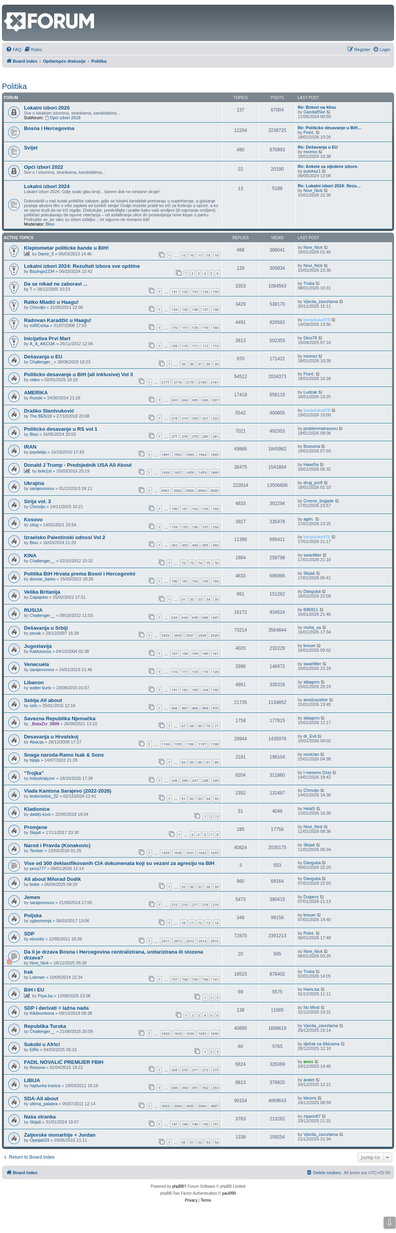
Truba (309, 283)
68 (192, 725)
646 (205, 617)
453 (185, 545)
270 (185, 1069)
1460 (214, 472)
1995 (214, 454)
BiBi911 (311, 609)
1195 (178, 744)
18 (208, 255)
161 (215, 653)
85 (192, 762)
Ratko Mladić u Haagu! (51, 302)
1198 (214, 744)
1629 (166, 852)
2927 (190, 635)
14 (216, 922)
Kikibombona (42, 1013)
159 (195, 653)
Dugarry (311, 896)
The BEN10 (41, 416)
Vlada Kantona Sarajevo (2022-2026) (67, 791)
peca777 (38, 868)
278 (185, 436)
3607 (214, 1105)
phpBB (178, 1186)
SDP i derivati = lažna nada (56, 1008)
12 (200, 922)
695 (195, 399)
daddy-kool (40, 814)
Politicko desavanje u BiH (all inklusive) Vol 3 (78, 374)
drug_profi (313, 482)
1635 (202, 1033)
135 (215, 291)
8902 (178, 490)
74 (200, 562)
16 (192, 255)
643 (174, 617)
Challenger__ (42, 560)
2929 (214, 635)
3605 (190, 1105)
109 (174, 345)
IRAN (30, 447)
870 (215, 708)
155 (185, 526)
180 (215, 327)
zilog (34, 524)
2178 (178, 382)
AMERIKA (36, 393)
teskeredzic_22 (44, 796)
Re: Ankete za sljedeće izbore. (328, 166)
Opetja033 (40, 1140)
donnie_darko (43, 579)
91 (183, 798)
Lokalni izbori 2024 (47, 186)
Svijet (31, 148)
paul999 (229, 1193)
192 (195, 508)
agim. (309, 519)
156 (195, 526)
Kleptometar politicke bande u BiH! (66, 248)
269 (174, 1069)
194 (215, 508)
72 (183, 562)
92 (192, 798)
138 (215, 309)
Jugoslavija (38, 646)
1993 (190, 454)
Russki (36, 398)
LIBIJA (32, 1080)
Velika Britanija (42, 592)
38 (208, 363)
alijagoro (312, 682)
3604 (178, 1105)
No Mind (311, 1007)
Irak (28, 972)
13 (208, 922)
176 (174, 327)
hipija (35, 760)
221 (205, 418)
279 (195, 436)
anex (308, 1061)
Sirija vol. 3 (37, 501)
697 (215, 399)
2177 (166, 382)
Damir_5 (46, 254)
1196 (190, 744)
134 (205, 291)
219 (185, 418)
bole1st (44, 471)
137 (205, 309)
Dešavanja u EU (43, 357)
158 (215, 526)
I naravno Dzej (317, 772)
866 (174, 708)
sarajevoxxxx (42, 488)
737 (174, 979)
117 (185, 671)
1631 (190, 852)
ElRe (34, 1049)
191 (185, 508)
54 (216, 1142)
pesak (35, 633)
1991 (166, 454)
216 (185, 904)
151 (215, 1124)
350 (185, 1087)
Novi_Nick (313, 190)
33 (200, 599)
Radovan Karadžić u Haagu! (57, 320)
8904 (202, 490)
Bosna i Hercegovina (49, 128)
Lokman (37, 977)
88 (216, 762)
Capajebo (39, 597)
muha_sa (312, 627)
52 (200, 1142)
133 (195, 291)
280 (205, 436)
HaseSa (311, 464)
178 (195, 327)
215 (174, 904)
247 (195, 780)
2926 (178, 635)
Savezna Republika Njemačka (60, 718)
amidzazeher (316, 699)
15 (183, 255)
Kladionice (37, 809)
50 (183, 1142)
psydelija (38, 452)
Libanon (34, 682)
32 (192, 599)
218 (174, 418)
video (35, 379)
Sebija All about (43, 700)
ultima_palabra (44, 1103)
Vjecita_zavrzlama (321, 301)
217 (195, 904)
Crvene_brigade (319, 500)
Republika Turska (45, 1026)
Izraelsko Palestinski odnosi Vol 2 (64, 537)
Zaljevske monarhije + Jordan (60, 1135)
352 (205, 1087)
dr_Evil (310, 736)
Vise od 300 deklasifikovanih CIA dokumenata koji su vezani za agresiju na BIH (119, 863)
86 (200, 762)
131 (174, 291)
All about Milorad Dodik (52, 879)
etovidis (37, 939)
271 (195, 1069)
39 (216, 363)
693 (174, 399)
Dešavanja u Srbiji (46, 628)
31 (183, 599)
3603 (166, 1105)
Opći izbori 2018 (62, 117)
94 (208, 798)
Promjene (35, 827)
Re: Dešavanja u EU (318, 147)
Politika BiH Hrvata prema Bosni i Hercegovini (79, 574)
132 (185, 291)
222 (215, 418)
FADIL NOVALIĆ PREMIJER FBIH (63, 1062)
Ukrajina (34, 483)
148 (185, 1124)
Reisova (37, 1067)
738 (185, 979)
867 (185, 708)
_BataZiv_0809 (44, 723)
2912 (178, 941)
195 (215, 689)
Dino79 (310, 338)
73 (192, 562)
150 (205, 1124)
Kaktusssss (40, 651)
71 (216, 725)
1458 (190, 472)
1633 (214, 852)
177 (185, 327)
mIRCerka (39, 325)
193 (205, 508)
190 (174, 508)
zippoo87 (312, 1116)
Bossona (312, 446)
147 (174, 1124)
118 (195, 671)
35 (183, 363)
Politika (14, 86)
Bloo (50, 224)
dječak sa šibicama (322, 1043)
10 (183, 922)
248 (205, 780)
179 (205, 327)
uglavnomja (40, 920)
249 (215, 780)
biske (35, 884)
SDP (29, 934)
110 (185, 345)
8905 (214, 490)
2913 (190, 941)
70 (208, 725)
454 (195, 545)
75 (208, 562)
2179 (190, 382)
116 (174, 671)
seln (34, 705)
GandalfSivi (314, 112)
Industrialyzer (42, 778)
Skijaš (309, 573)
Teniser (36, 850)
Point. (309, 132)
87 (208, 762)
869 (205, 708)
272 (205, 1069)
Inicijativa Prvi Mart (47, 338)
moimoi (310, 151)
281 (215, 436)
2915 (214, 941)
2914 (202, 941)
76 (216, 562)
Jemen (32, 897)
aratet (309, 1079)
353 (215, 1087)
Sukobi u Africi (42, 1044)
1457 (178, 472)
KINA (30, 555)
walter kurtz (40, 687)
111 (195, 345)
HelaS (309, 808)
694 (185, 399)
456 (215, 545)
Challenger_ (41, 362)
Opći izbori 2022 (43, 167)
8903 (190, 490)
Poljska (33, 915)
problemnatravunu (321, 428)
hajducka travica (45, 1085)
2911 (166, 941)
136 (195, 309)
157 (205, 526)
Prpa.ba (45, 995)
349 (174, 1087)
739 (195, 979)
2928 (202, 635)
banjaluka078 (317, 319)
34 (208, 599)
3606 (202, 1105)
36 (192, 363)
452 (174, 545)
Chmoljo (37, 307)
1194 (166, 744)
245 (174, 780)
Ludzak (310, 392)
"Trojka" (34, 773)
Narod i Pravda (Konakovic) (57, 845)
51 (192, 1142)
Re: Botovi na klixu (317, 107)
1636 (214, 1033)
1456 (166, 472)
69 (200, 725)
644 (185, 617)
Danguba (312, 591)
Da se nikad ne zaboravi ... (55, 284)
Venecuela (36, 664)
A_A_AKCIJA (42, 343)
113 (215, 345)
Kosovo (33, 519)
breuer (310, 645)
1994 (202, 454)
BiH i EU (34, 990)
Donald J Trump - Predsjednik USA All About (77, 465)
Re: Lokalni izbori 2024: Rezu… (329, 185)
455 (205, 545)
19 (216, 255)
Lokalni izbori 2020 (47, 108)
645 (195, 617)
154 (174, 526)
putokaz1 (312, 171)
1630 (178, 852)
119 (205, 671)
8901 (166, 490)
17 (200, 255)
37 (200, 363)
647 (215, 617)
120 (215, 671)
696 (205, 399)
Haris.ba (311, 989)
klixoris (310, 1098)
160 (205, 653)
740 (205, 979)
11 (192, 922)
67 (183, 725)
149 (195, 1124)
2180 (202, 382)
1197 (202, 744)
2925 (166, 635)
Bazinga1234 (42, 271)
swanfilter (312, 555)
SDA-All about (41, 1098)
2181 (214, 382)
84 (183, 762)
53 (208, 1142)
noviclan (311, 754)
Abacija (37, 742)
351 (195, 1087)
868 (195, 708)
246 (185, 780)
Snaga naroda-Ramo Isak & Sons (64, 755)
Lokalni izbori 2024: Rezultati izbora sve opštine (82, 266)
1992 (178, 454)
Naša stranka (40, 1117)
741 (215, 979)
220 (195, 418)
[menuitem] (13, 49)
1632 (202, 852)
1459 (202, 472)
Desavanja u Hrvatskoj (51, 737)
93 (200, 798)
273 (215, 1069)
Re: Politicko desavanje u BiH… (330, 127)
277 (174, 436)
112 (205, 345)
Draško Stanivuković (49, 411)
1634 (190, 1033)
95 (216, 798)
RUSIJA (33, 610)
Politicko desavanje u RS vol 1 (60, 429)
